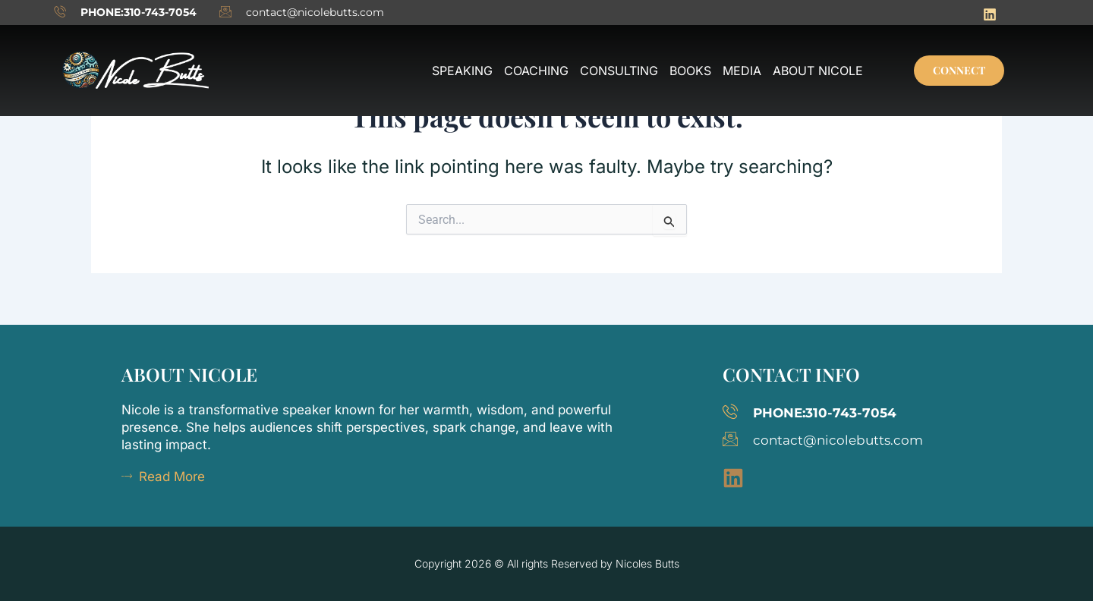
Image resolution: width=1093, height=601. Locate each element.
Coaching (536, 70)
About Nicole (818, 70)
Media (742, 70)
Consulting (619, 70)
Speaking (462, 70)
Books (690, 70)
